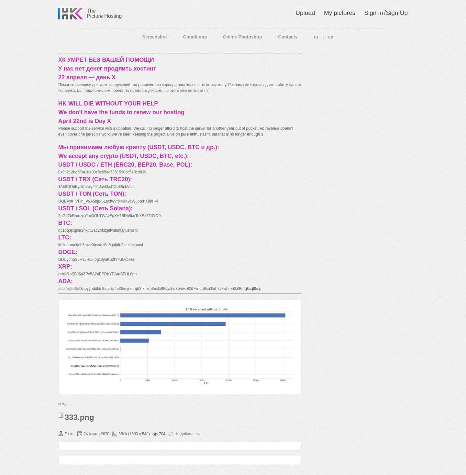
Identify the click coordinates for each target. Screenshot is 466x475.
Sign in (373, 12)
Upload (305, 12)
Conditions (195, 36)
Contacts (288, 36)
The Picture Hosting (104, 13)
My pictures (339, 12)
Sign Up (397, 12)
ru (316, 36)
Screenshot (154, 36)
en (330, 36)
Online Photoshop (242, 36)
